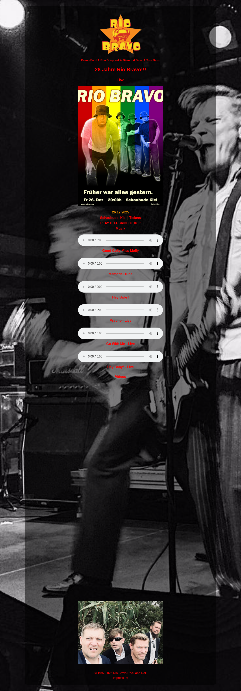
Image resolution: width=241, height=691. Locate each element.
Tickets (135, 218)
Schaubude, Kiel (113, 218)
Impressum (120, 678)
